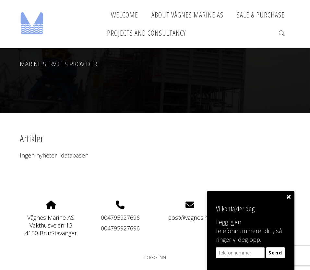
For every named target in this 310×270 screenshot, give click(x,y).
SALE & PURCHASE (261, 15)
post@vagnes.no (189, 217)
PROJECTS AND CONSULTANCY (146, 33)
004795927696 (120, 217)
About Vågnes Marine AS (187, 15)
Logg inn (155, 257)
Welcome (124, 15)
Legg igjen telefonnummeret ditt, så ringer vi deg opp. (249, 230)
